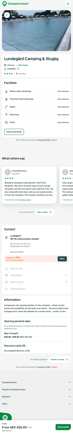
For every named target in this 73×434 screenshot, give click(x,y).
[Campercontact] (15, 4)
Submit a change (60, 359)
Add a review (44, 212)
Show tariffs (63, 427)
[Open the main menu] (68, 4)
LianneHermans (19, 171)
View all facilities (14, 131)
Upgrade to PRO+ (44, 140)
